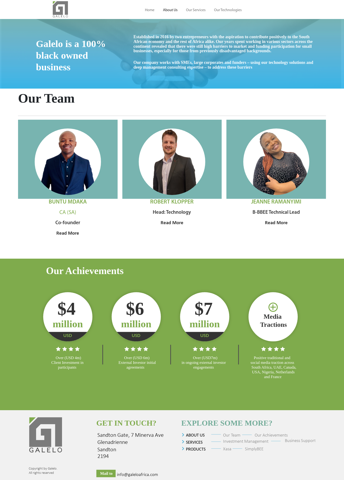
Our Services (195, 10)
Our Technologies (228, 10)
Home (149, 10)
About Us (170, 10)
